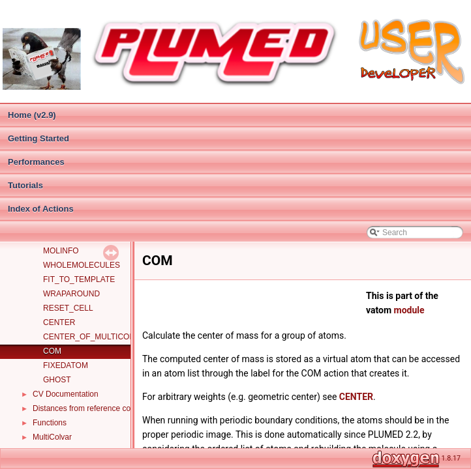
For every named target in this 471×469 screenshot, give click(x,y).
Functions (50, 422)
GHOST (57, 379)
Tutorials (25, 185)
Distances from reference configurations (102, 408)
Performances (36, 162)
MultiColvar (52, 437)
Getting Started (38, 138)
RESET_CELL (68, 308)
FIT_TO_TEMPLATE (79, 279)
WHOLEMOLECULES (81, 265)
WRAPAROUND (71, 293)
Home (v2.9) (32, 115)
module (409, 310)
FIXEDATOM (65, 365)
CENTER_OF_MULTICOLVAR (96, 336)
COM (52, 351)
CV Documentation (66, 394)
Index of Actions (41, 209)
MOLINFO (61, 250)
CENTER (59, 322)
